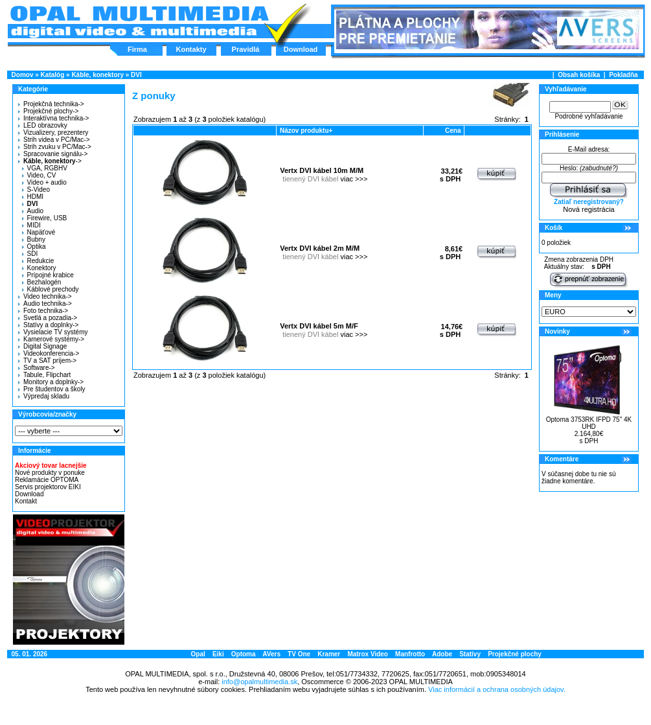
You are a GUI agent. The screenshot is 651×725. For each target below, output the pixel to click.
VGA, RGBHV (44, 168)
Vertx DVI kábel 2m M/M (320, 248)
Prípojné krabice (48, 275)
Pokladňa (623, 74)
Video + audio (44, 182)
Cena (453, 130)
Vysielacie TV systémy (52, 332)
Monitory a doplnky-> (51, 382)
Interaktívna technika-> (53, 118)
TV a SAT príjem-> (47, 360)
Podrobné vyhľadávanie (588, 116)
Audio (33, 210)
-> (48, 161)
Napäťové (39, 232)
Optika (34, 246)
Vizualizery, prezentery (53, 132)
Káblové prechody (50, 289)
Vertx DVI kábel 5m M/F (319, 326)
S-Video (36, 189)
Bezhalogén (42, 282)
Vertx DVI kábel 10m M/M (321, 170)
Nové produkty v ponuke (50, 472)
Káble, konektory (97, 74)
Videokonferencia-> (48, 353)
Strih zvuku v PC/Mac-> (54, 146)
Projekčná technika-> (51, 104)
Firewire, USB (44, 218)
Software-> (36, 367)
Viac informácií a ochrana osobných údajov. (496, 689)
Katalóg (53, 74)
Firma (137, 49)
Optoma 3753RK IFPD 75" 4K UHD (589, 423)
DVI (136, 74)
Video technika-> (45, 296)
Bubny (33, 239)
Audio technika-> (45, 303)
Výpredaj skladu (43, 396)
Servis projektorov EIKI (48, 486)
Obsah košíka (579, 74)
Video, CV (39, 175)
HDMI (33, 196)
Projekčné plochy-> (48, 111)
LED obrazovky (42, 125)
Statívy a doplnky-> (48, 324)
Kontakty (191, 49)
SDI (30, 253)
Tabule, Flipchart (44, 374)
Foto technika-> (43, 310)
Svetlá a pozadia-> (47, 317)
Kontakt (26, 501)
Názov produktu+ (306, 130)
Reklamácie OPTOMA (46, 479)
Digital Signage (42, 346)
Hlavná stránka (139, 22)
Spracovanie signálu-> (52, 153)
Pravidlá (246, 49)
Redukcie (38, 260)
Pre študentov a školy (52, 389)
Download (301, 49)
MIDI (31, 225)
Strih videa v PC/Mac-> (54, 139)
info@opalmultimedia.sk (259, 681)
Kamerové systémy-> (51, 339)
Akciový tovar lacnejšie (51, 465)
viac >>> (353, 179)
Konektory (39, 267)
